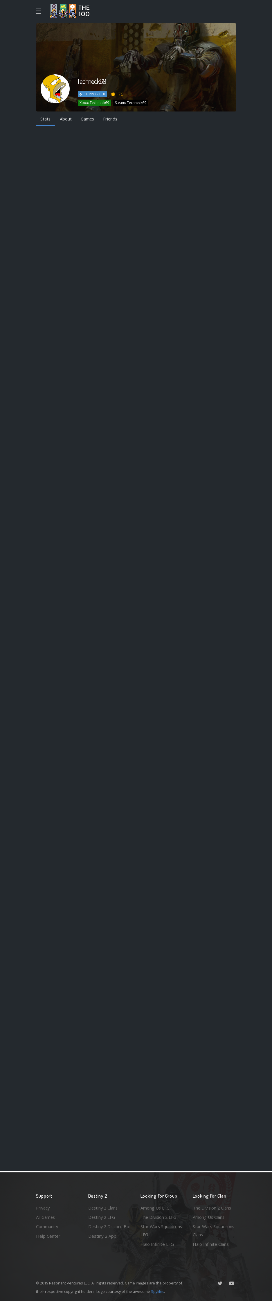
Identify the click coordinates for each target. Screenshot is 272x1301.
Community (47, 1226)
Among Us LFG (155, 1207)
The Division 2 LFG (159, 1217)
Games (89, 119)
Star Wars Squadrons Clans (214, 1230)
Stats (46, 119)
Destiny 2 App (102, 1244)
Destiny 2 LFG (102, 1217)
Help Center (48, 1236)
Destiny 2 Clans (103, 1207)
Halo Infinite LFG (157, 1244)
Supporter (93, 94)
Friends (112, 119)
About (66, 119)
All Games (46, 1217)
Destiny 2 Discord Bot (106, 1230)
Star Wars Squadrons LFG (161, 1230)
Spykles (158, 1291)
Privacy (43, 1207)
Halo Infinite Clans (211, 1244)
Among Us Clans (209, 1217)
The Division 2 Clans (213, 1207)
